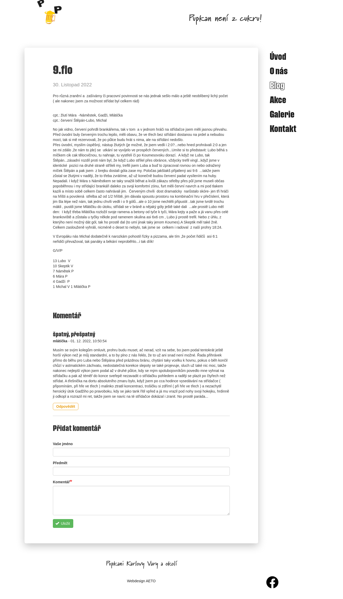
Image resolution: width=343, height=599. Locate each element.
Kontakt (283, 128)
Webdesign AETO (141, 581)
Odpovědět (65, 406)
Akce (278, 99)
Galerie (282, 114)
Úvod (278, 56)
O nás (279, 70)
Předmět (60, 463)
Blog (277, 85)
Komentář (61, 482)
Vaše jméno (63, 444)
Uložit (62, 523)
